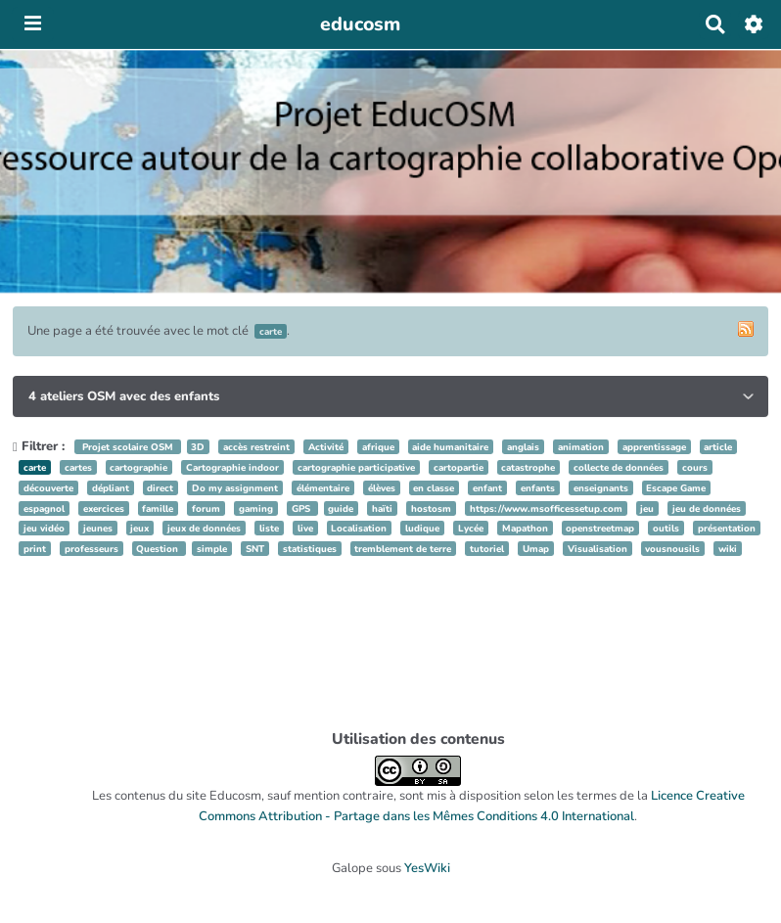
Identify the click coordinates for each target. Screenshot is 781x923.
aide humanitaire (450, 446)
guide (340, 508)
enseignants (601, 488)
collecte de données (619, 467)
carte (34, 467)
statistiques (310, 548)
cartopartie (458, 467)
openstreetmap (600, 528)
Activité (326, 446)
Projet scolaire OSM (127, 446)
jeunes (98, 528)
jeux (139, 528)
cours (695, 467)
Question (158, 548)
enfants (538, 488)
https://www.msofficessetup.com (546, 508)
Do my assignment (235, 488)
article (718, 446)
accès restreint (256, 446)
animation (581, 446)
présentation (727, 528)
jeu (647, 508)
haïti (382, 508)
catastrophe (528, 467)
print (34, 548)
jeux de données (204, 528)
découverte (48, 488)
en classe (433, 488)
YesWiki (427, 868)
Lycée (470, 528)
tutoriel (487, 548)
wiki (727, 548)
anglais (523, 446)
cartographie (138, 467)
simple (212, 548)
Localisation (359, 528)
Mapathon (525, 528)
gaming (256, 508)
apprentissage (654, 446)
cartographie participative (356, 467)
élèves (381, 488)
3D (198, 446)
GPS (302, 508)
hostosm (431, 508)
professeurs (91, 548)
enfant (487, 488)
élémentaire (323, 488)
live (305, 528)
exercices (103, 508)
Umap (536, 548)
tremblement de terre (402, 548)
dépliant (110, 488)
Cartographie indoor (232, 467)
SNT (255, 548)
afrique (378, 446)
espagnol (44, 508)
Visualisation (597, 548)
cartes (78, 467)
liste (269, 528)
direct (160, 488)
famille (157, 508)
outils (666, 528)
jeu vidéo (44, 528)
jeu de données (706, 508)
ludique (422, 528)
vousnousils (672, 548)
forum (206, 508)
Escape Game (676, 488)
